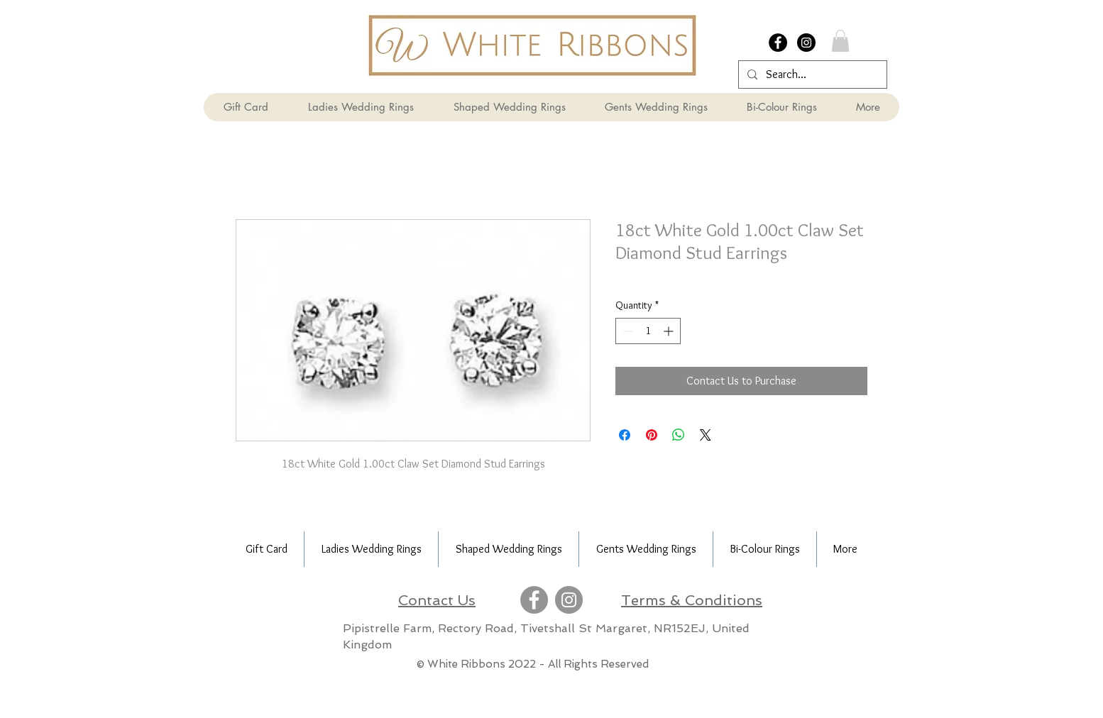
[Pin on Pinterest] (651, 434)
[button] (840, 41)
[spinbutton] (648, 331)
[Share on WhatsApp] (678, 434)
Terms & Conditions (691, 600)
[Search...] (811, 74)
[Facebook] (534, 600)
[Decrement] (626, 331)
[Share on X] (705, 434)
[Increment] (670, 331)
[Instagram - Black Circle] (806, 42)
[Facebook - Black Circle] (778, 42)
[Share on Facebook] (624, 434)
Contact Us (437, 600)
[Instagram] (569, 600)
